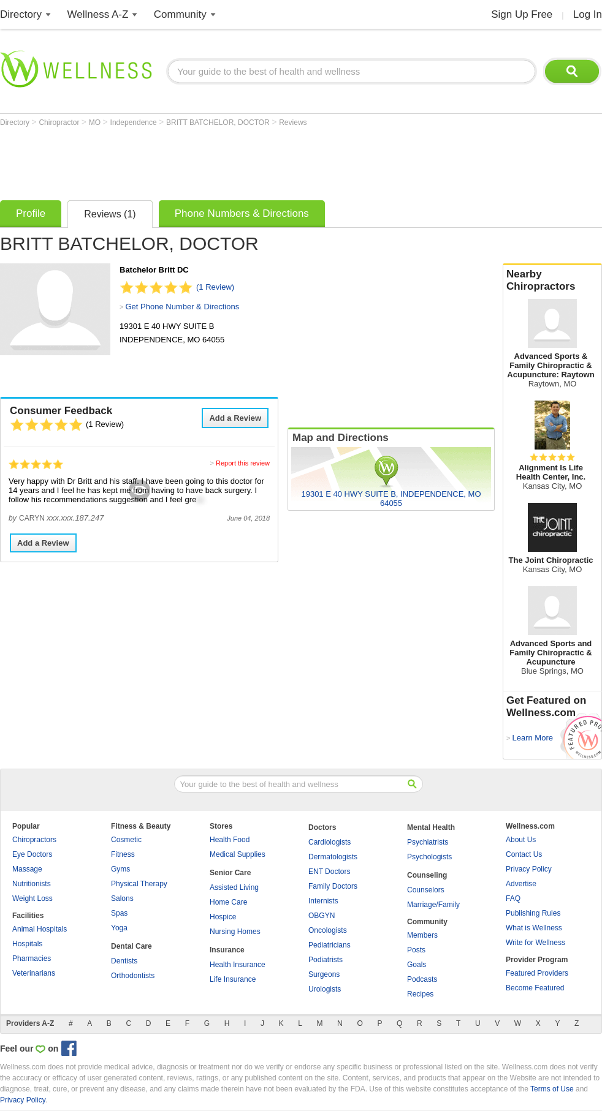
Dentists (124, 961)
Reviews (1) (109, 214)
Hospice (223, 917)
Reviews (293, 122)
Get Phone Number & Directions (182, 306)
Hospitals (27, 944)
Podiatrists (325, 959)
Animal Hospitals (39, 929)
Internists (323, 901)
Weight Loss (32, 898)
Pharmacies (31, 958)
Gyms (120, 869)
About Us (521, 839)
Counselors (425, 890)
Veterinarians (33, 973)
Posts (416, 950)
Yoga (119, 928)
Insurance (227, 950)
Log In (587, 14)
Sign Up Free (521, 14)
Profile (30, 213)
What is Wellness (534, 928)
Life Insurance (233, 979)
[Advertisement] (223, 160)
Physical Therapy (139, 883)
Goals (416, 964)
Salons (122, 898)
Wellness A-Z (98, 14)
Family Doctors (332, 886)
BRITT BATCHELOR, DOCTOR (219, 122)
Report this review (243, 463)
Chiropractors (34, 839)
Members (422, 935)
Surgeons (324, 974)
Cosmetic (126, 839)
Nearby (552, 280)
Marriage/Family (433, 904)
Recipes (420, 994)
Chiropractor (60, 122)
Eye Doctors (32, 854)
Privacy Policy (529, 869)
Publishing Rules (533, 913)
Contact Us (524, 854)
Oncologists (327, 930)
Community (180, 14)
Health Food (230, 839)
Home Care (228, 902)
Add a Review (235, 418)
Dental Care (131, 946)
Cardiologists (329, 842)
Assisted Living (234, 887)
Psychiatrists (427, 842)
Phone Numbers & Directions (242, 213)
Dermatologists (332, 857)
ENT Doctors (329, 871)
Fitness (123, 854)
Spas (119, 913)
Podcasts (422, 979)
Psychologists (429, 857)
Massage (27, 869)
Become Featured (535, 988)
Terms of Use (552, 1089)
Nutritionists (31, 883)
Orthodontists (132, 975)
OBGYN (321, 915)
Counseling (427, 875)
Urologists (324, 989)
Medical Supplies (237, 854)
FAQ (513, 898)
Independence (134, 122)
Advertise (521, 883)
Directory (21, 14)
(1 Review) (215, 287)
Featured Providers (537, 973)
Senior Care (230, 872)
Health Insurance (237, 964)
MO (96, 122)
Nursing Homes (235, 931)
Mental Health (431, 827)
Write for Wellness (535, 942)
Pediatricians (329, 945)
